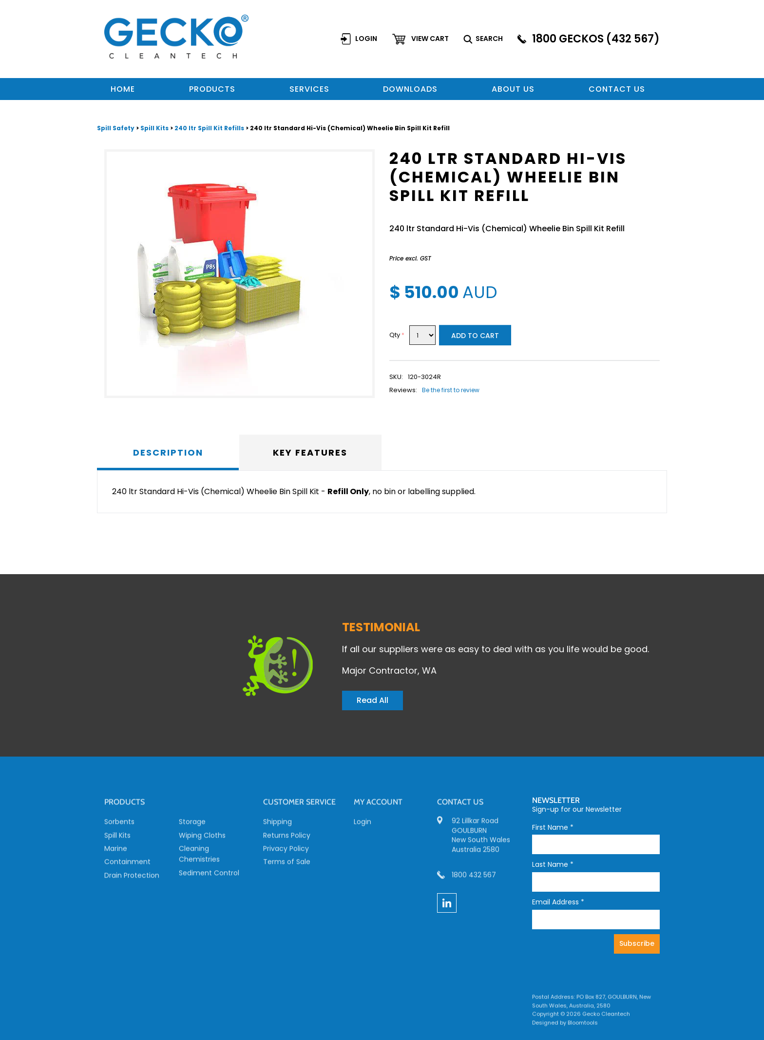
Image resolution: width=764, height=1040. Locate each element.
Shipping (277, 825)
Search (489, 38)
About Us (513, 89)
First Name (552, 827)
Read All (372, 700)
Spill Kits (155, 128)
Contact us (617, 89)
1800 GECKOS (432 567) (596, 38)
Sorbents (119, 825)
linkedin (447, 903)
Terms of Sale (286, 865)
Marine (115, 852)
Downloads (410, 89)
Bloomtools (583, 1026)
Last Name (552, 864)
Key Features (310, 452)
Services (309, 89)
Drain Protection (131, 878)
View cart (430, 38)
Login (367, 38)
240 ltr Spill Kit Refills (209, 128)
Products (212, 89)
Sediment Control (209, 876)
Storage (192, 825)
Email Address (558, 902)
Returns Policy (286, 838)
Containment (127, 865)
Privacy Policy (286, 852)
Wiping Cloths (202, 838)
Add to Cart (475, 336)
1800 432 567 (474, 878)
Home (123, 89)
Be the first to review (450, 390)
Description (168, 452)
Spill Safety (116, 128)
